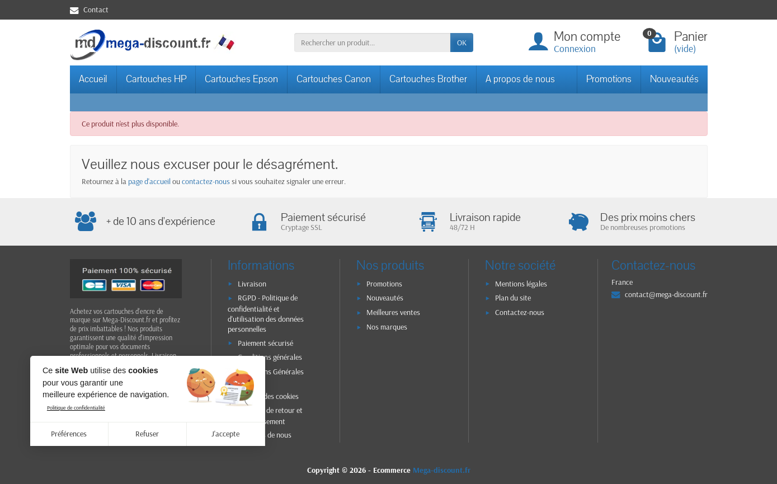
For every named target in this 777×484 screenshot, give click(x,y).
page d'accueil (149, 181)
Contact (89, 9)
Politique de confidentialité (76, 407)
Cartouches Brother (428, 79)
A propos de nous (520, 79)
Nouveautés (674, 79)
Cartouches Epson (241, 79)
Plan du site (513, 298)
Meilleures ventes (393, 312)
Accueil (93, 79)
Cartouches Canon (333, 79)
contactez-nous (206, 181)
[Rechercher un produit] (372, 42)
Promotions (609, 79)
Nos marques (386, 327)
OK (462, 42)
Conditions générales (270, 357)
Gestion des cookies (268, 396)
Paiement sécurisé (265, 343)
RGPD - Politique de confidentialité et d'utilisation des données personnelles (266, 313)
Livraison (252, 284)
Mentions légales (521, 284)
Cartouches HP (156, 79)
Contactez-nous (519, 312)
